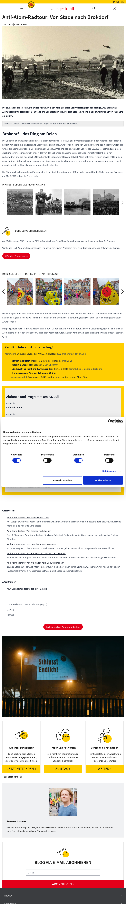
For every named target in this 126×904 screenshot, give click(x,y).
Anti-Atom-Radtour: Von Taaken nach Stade (28, 517)
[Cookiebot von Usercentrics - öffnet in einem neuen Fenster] (110, 421)
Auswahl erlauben (62, 480)
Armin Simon (20, 24)
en (122, 1)
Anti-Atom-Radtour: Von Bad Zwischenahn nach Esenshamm (36, 553)
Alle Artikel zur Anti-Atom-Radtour (63, 626)
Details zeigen (109, 471)
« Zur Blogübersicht (12, 776)
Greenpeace (34, 376)
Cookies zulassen (103, 480)
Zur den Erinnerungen (16, 256)
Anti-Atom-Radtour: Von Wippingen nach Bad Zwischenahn (35, 562)
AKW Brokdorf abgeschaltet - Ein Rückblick (27, 588)
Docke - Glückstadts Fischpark (45, 360)
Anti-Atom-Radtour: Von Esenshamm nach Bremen (31, 544)
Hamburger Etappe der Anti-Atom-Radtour (35, 353)
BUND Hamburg (48, 376)
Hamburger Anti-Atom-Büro (74, 376)
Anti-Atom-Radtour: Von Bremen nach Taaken (29, 530)
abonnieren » (63, 884)
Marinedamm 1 (36, 364)
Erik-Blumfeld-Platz (58, 368)
